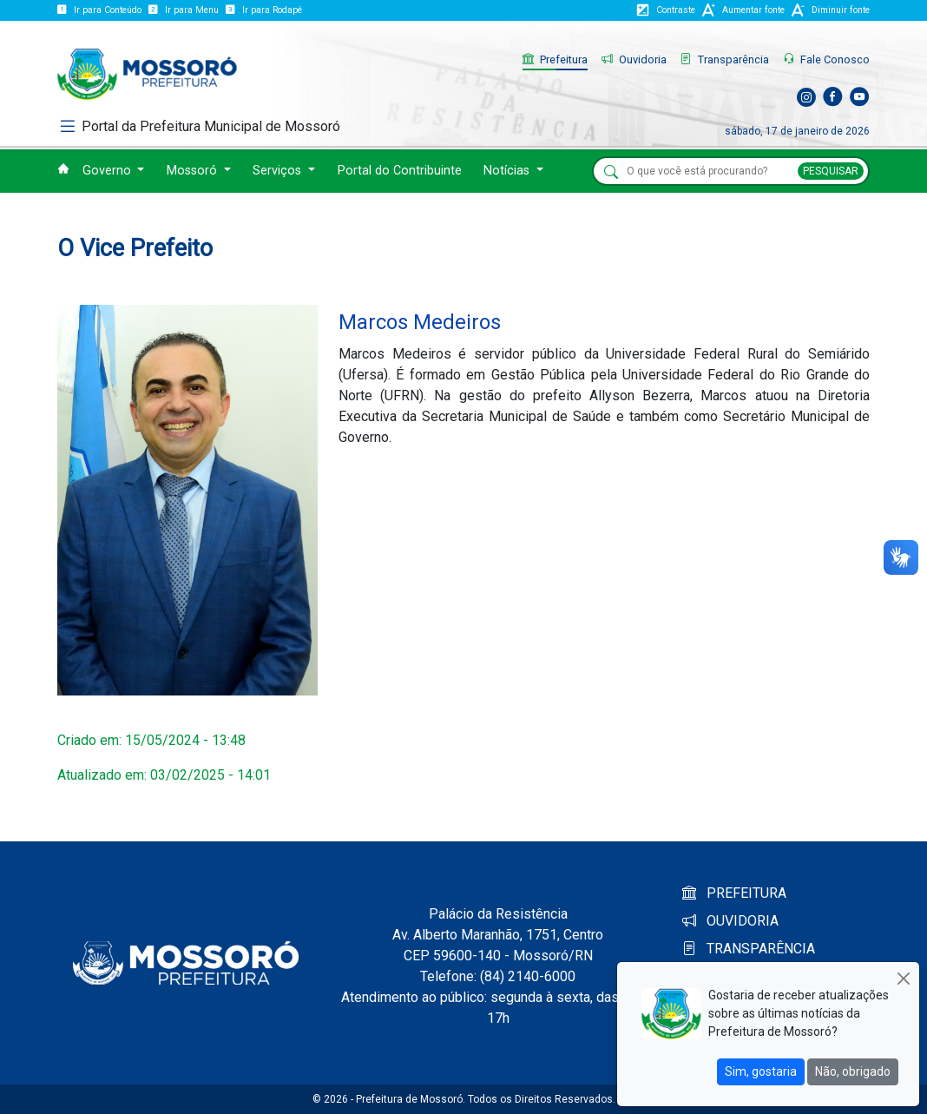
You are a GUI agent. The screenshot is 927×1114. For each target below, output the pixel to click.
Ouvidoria (634, 59)
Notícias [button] (508, 170)
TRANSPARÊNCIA (748, 948)
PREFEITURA (734, 893)
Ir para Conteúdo (99, 10)
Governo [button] (108, 170)
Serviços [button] (279, 170)
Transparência (724, 59)
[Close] (903, 978)
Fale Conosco (826, 59)
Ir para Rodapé (264, 10)
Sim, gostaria (761, 1071)
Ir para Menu (183, 10)
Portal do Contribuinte (400, 170)
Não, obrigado (853, 1071)
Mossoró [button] (193, 170)
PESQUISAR (830, 171)
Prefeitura (555, 59)
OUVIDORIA (730, 921)
